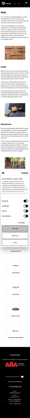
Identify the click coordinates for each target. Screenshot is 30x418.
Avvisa (15, 242)
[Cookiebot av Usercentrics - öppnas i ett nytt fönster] (21, 173)
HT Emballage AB (15, 387)
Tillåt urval (15, 235)
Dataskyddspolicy (9, 376)
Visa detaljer (21, 222)
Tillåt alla (15, 228)
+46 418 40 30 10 (15, 397)
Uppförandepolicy (16, 376)
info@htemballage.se (15, 393)
